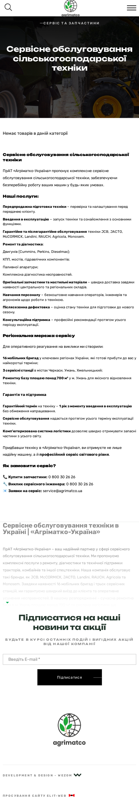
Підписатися (69, 677)
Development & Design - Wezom (42, 775)
